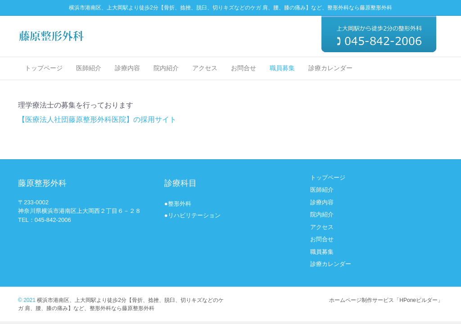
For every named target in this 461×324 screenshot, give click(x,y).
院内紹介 (166, 68)
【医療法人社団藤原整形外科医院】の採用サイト (97, 119)
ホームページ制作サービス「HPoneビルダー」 (386, 300)
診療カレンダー (330, 68)
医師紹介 (88, 68)
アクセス (204, 68)
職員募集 (282, 68)
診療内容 (127, 68)
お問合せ (243, 68)
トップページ (44, 68)
